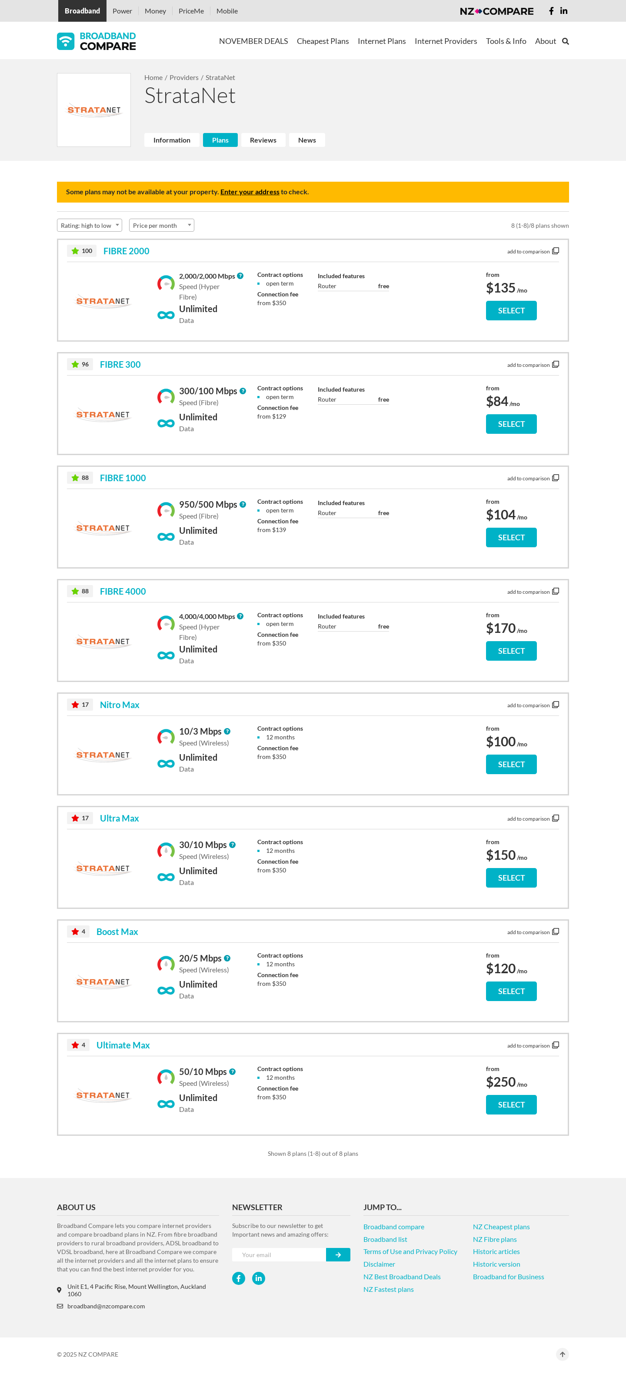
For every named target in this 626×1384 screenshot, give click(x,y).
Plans (220, 140)
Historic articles (496, 1251)
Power (122, 11)
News (307, 140)
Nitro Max (120, 704)
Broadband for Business (508, 1276)
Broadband (82, 11)
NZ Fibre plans (495, 1239)
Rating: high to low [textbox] (86, 225)
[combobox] (89, 225)
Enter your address (250, 191)
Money (155, 11)
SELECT (511, 310)
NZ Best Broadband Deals (402, 1276)
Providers (184, 77)
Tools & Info (506, 41)
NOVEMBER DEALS (253, 41)
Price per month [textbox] (155, 225)
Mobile (227, 11)
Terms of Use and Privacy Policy (410, 1251)
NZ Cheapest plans (501, 1226)
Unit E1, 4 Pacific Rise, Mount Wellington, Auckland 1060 (131, 1290)
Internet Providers (446, 41)
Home (153, 77)
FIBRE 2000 (126, 251)
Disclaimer (379, 1264)
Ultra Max (119, 818)
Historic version (496, 1264)
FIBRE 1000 (123, 477)
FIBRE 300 (120, 364)
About (545, 41)
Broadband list (385, 1239)
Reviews (263, 140)
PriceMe (191, 11)
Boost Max (117, 931)
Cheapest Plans (323, 41)
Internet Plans (382, 41)
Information (171, 140)
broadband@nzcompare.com (101, 1306)
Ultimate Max (123, 1045)
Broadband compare (393, 1226)
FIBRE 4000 (123, 591)
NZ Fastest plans (388, 1289)
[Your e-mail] (279, 1254)
